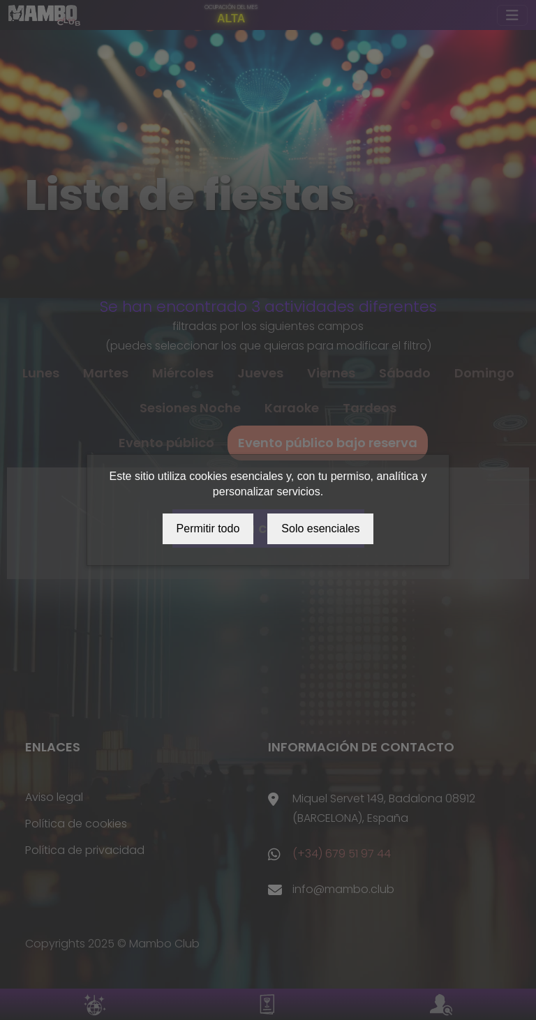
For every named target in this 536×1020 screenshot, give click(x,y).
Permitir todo (208, 528)
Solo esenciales (320, 528)
